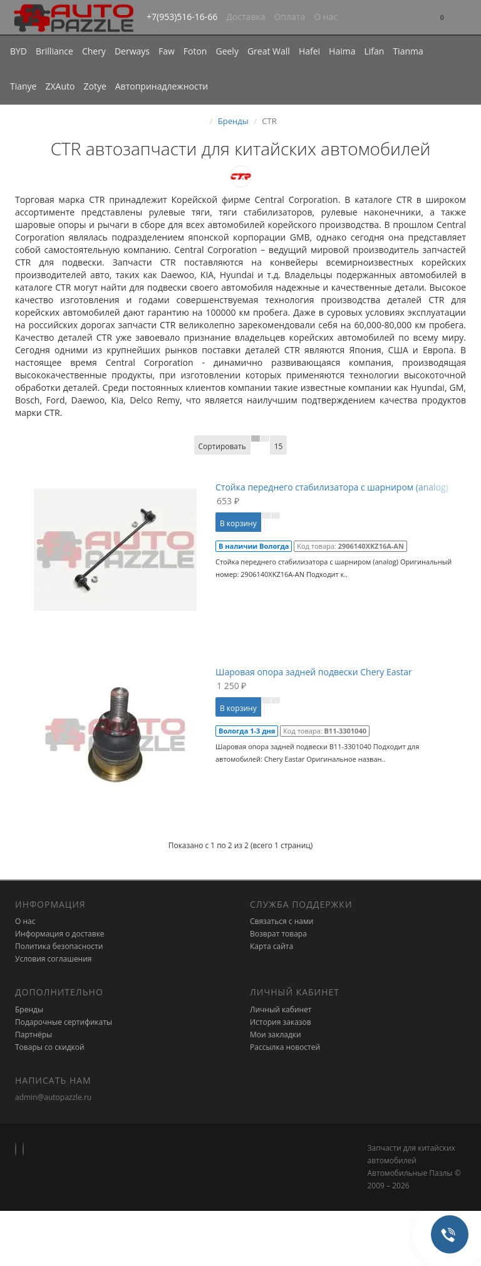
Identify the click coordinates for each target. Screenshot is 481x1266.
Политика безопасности (59, 946)
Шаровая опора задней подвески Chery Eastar (313, 672)
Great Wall (268, 51)
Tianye (23, 86)
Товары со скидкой (50, 1047)
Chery (94, 51)
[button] (442, 18)
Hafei (309, 51)
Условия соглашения (53, 958)
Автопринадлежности (161, 86)
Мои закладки (275, 1034)
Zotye (94, 86)
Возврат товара (278, 933)
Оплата (289, 17)
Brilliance (54, 51)
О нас (326, 17)
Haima (342, 51)
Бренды (233, 121)
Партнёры (33, 1034)
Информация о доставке (60, 933)
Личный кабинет (281, 1009)
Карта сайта (271, 946)
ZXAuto (60, 86)
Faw (166, 51)
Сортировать (222, 446)
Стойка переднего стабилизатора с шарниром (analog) (331, 487)
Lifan (374, 51)
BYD (18, 51)
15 (278, 446)
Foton (195, 51)
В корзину (238, 523)
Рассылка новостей (285, 1047)
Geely (226, 51)
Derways (132, 51)
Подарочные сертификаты (63, 1022)
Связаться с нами (281, 921)
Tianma (408, 51)
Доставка (245, 17)
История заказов (280, 1022)
